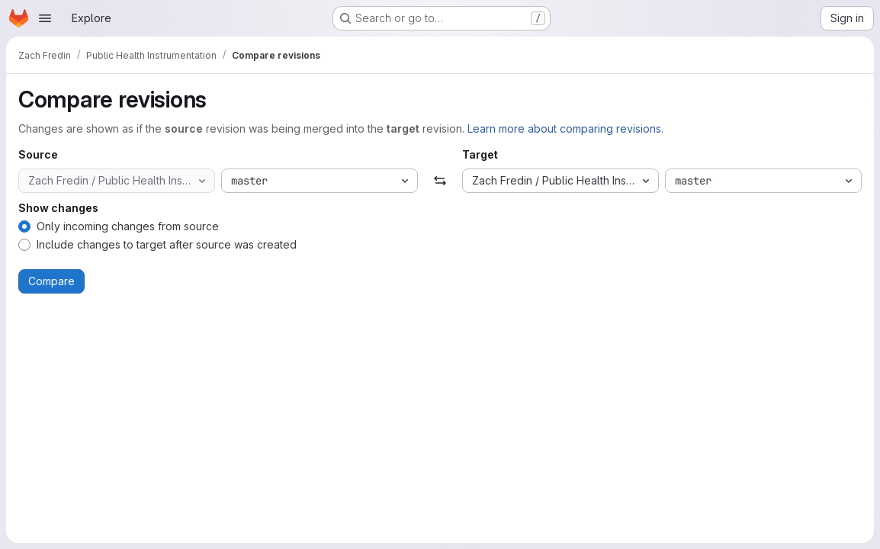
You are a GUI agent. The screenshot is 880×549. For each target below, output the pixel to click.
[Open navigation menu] (45, 18)
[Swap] (439, 181)
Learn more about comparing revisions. (565, 128)
